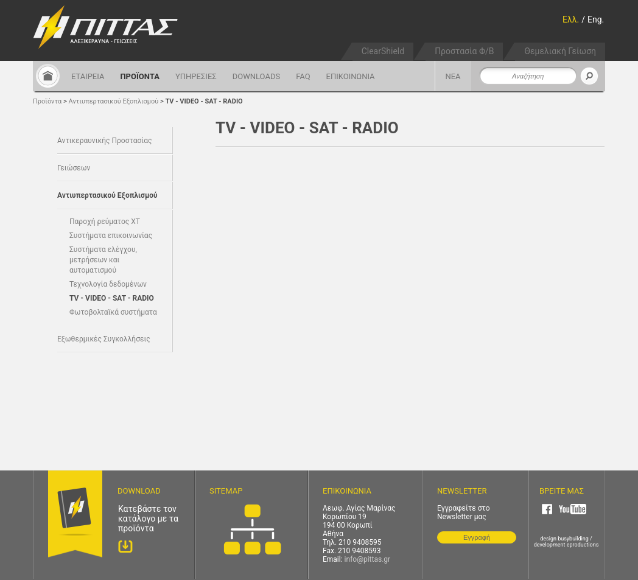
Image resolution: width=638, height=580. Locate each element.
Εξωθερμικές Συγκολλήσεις (103, 339)
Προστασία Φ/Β (464, 51)
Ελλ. (571, 19)
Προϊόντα (47, 101)
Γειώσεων (73, 168)
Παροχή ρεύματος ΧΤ (104, 221)
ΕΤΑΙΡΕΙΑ (87, 76)
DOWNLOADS (256, 76)
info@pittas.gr (368, 559)
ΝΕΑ (452, 76)
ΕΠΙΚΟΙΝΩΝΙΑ (350, 76)
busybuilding (573, 539)
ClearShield (383, 51)
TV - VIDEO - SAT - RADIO (203, 101)
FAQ (303, 76)
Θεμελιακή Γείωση (560, 51)
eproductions (583, 545)
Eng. (595, 19)
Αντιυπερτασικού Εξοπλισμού (114, 101)
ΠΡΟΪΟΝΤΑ (140, 76)
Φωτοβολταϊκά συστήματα (113, 312)
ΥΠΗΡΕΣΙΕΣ (196, 76)
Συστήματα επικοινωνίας (110, 235)
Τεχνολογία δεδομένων (108, 284)
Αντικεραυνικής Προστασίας (104, 140)
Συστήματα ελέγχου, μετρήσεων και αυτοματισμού (103, 259)
